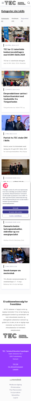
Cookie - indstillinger (15, 216)
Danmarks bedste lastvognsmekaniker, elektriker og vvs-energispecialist (13, 230)
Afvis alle (15, 208)
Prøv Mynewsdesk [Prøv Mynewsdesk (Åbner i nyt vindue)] (15, 390)
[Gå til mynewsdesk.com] (15, 380)
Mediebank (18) (15, 20)
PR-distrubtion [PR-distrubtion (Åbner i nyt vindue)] (15, 387)
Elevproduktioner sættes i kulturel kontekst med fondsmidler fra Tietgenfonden (15, 97)
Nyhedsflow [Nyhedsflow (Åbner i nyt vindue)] (16, 395)
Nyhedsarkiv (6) (5, 20)
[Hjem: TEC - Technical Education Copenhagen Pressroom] (15, 3)
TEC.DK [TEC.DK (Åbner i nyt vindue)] (15, 364)
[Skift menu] (3, 2)
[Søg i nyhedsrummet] (28, 3)
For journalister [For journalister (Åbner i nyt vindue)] (16, 392)
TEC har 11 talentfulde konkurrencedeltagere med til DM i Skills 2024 (14, 52)
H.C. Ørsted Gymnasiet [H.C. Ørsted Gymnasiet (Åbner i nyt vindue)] (15, 367)
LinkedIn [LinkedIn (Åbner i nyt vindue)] (15, 369)
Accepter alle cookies (15, 212)
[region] (15, 200)
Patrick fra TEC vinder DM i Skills (15, 139)
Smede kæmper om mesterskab (12, 271)
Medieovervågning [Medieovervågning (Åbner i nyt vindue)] (15, 384)
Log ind (15, 398)
